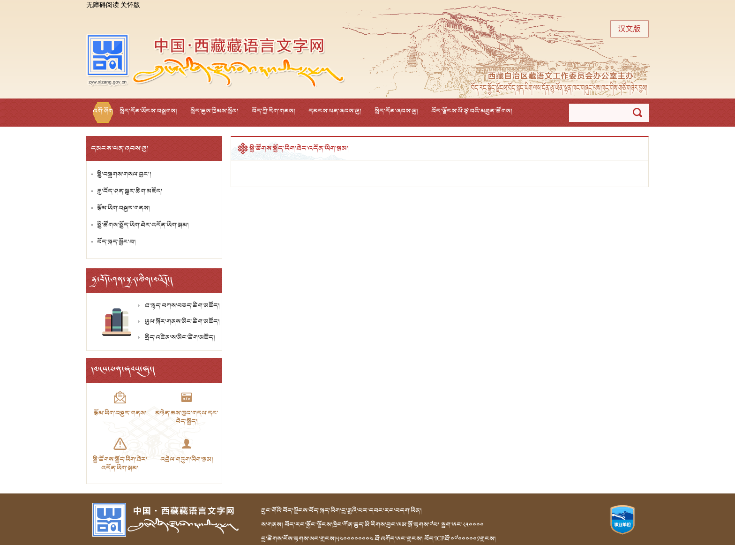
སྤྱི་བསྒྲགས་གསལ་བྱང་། (124, 174)
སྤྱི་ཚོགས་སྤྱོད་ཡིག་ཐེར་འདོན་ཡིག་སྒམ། (143, 225)
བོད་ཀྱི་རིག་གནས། (273, 111)
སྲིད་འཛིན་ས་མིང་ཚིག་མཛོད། (180, 337)
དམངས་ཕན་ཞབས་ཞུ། (334, 111)
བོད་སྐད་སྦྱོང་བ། (116, 241)
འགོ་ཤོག (103, 111)
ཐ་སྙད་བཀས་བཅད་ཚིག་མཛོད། (182, 305)
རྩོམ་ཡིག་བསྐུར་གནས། (123, 208)
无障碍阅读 (102, 5)
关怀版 (130, 5)
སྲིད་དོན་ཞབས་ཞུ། (396, 111)
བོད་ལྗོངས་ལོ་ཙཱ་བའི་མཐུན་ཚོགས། (471, 111)
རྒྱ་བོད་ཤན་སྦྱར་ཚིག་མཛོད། (130, 191)
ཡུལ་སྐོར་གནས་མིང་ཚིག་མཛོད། (182, 321)
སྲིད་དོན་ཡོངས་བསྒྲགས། (148, 111)
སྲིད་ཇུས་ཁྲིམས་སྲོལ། (214, 111)
